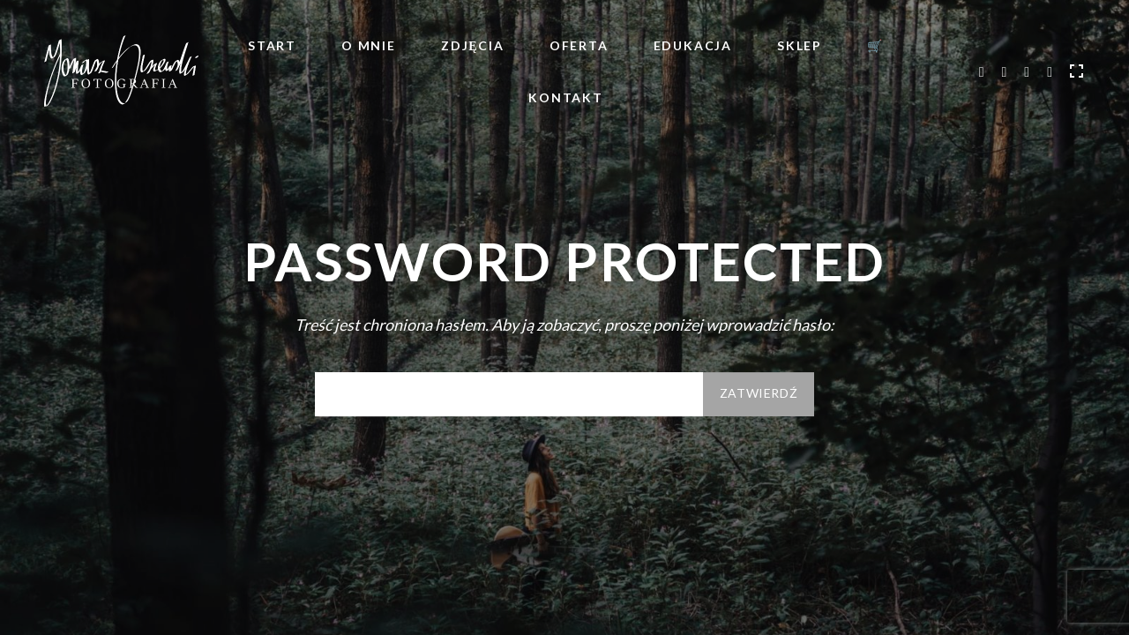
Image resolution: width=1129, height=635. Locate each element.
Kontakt (565, 97)
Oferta (579, 45)
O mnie (368, 45)
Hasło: (509, 394)
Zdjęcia (473, 45)
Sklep (799, 45)
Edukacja (693, 45)
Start (272, 45)
